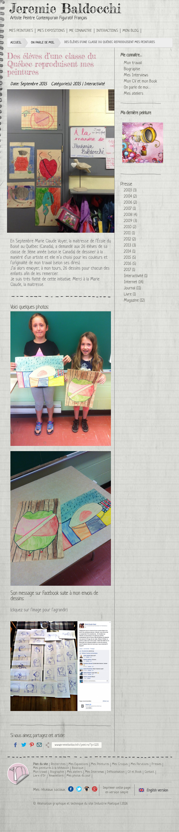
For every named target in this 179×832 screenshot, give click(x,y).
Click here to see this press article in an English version (147, 30)
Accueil (15, 42)
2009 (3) (130, 221)
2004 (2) (130, 196)
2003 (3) (130, 190)
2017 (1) (129, 270)
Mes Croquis (120, 764)
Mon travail (133, 63)
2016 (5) (130, 263)
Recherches (58, 764)
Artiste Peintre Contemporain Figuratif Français (48, 18)
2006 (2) (130, 202)
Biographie (132, 69)
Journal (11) (132, 288)
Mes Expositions (51, 31)
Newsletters (56, 775)
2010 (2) (130, 227)
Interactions (107, 31)
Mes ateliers (133, 93)
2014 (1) (129, 251)
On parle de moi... (42, 42)
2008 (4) (130, 215)
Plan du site (40, 764)
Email (39, 744)
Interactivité (94, 84)
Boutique (77, 768)
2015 (77, 84)
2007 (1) (130, 208)
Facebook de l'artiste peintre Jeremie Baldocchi (71, 789)
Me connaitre (80, 31)
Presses (156, 764)
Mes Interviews (136, 75)
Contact (149, 772)
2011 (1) (129, 233)
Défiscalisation (116, 772)
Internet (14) (133, 282)
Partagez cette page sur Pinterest (31, 744)
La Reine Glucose (142, 142)
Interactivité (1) (135, 276)
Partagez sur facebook (15, 744)
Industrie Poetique (106, 803)
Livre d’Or (39, 775)
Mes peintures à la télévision (51, 768)
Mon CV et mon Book (140, 81)
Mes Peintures (21, 31)
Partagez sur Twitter (23, 744)
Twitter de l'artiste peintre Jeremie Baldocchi (79, 789)
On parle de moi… (137, 87)
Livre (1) (130, 294)
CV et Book (135, 772)
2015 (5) (130, 257)
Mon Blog (131, 31)
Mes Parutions (140, 764)
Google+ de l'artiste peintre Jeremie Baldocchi (95, 789)
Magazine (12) (134, 300)
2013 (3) (130, 245)
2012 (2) (130, 239)
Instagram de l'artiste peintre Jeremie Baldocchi (87, 789)
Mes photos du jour (78, 775)
